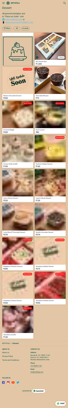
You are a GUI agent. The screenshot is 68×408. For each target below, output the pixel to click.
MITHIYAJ (15, 3)
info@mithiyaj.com (37, 372)
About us (5, 352)
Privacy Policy (7, 356)
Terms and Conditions (10, 360)
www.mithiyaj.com (13, 19)
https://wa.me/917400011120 (19, 22)
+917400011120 (36, 366)
